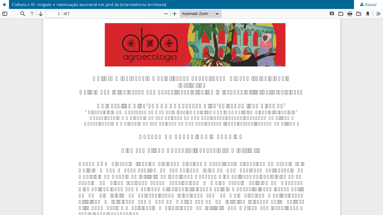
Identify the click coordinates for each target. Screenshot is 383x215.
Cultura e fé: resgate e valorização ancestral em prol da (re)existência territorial (89, 4)
